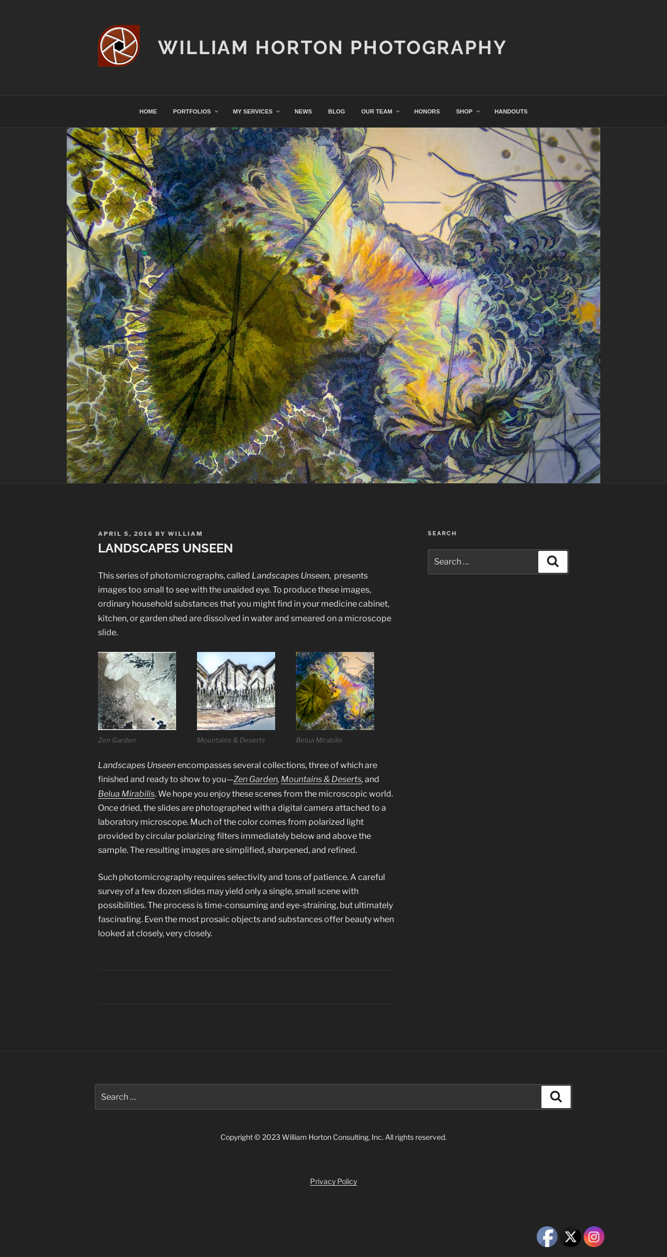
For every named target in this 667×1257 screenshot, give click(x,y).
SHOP (468, 111)
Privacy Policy (333, 1181)
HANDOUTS (511, 111)
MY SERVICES (257, 111)
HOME (148, 111)
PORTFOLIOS (196, 111)
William (185, 533)
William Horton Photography (333, 47)
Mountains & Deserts (321, 779)
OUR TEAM (381, 111)
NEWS (303, 111)
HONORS (427, 111)
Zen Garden (255, 779)
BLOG (336, 111)
